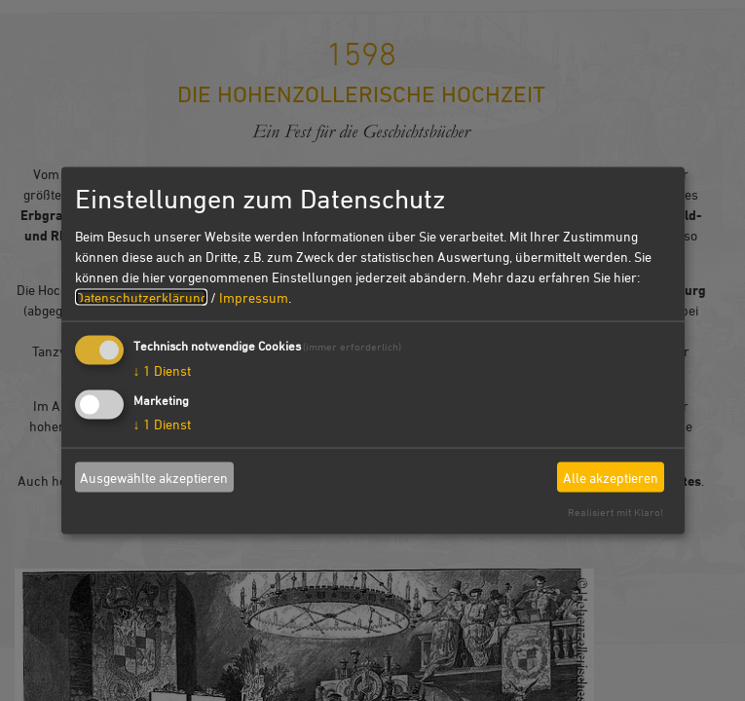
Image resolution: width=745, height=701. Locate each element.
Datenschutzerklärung (141, 297)
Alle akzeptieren (610, 476)
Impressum (253, 297)
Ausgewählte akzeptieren (154, 476)
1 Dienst (162, 370)
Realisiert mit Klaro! (615, 511)
